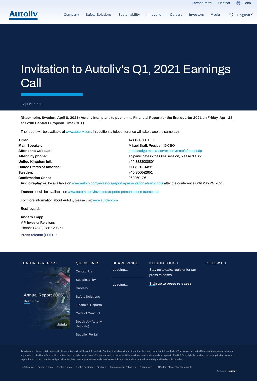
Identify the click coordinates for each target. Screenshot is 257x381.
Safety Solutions (99, 14)
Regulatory (146, 367)
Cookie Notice (64, 367)
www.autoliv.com (105, 200)
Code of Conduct (88, 313)
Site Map (101, 367)
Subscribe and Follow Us (123, 367)
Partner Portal (202, 3)
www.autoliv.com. (79, 132)
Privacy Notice (45, 367)
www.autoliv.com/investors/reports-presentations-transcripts (117, 183)
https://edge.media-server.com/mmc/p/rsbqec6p (165, 151)
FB (206, 270)
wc (217, 283)
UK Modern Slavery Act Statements (174, 367)
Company (71, 14)
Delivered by (224, 371)
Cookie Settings (84, 367)
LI (216, 270)
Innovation (154, 14)
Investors (196, 14)
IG (206, 283)
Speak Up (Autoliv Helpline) (89, 324)
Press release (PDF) (37, 235)
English (243, 15)
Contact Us (84, 271)
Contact (224, 3)
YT (228, 270)
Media (215, 14)
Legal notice (27, 367)
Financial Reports (89, 305)
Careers (176, 14)
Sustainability (129, 14)
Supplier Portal (87, 334)
